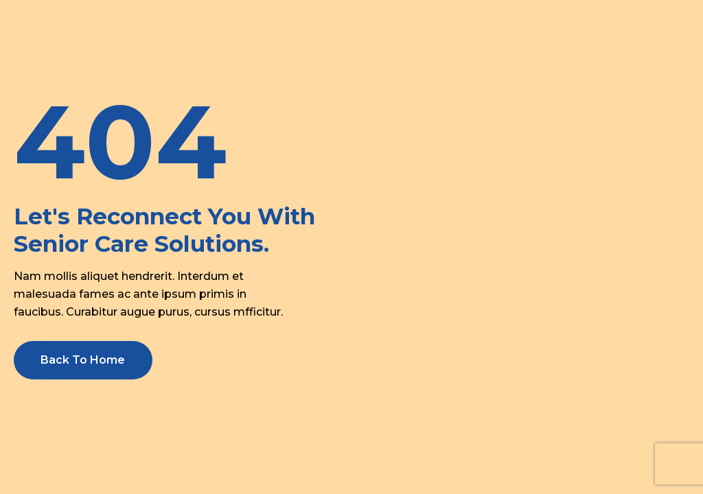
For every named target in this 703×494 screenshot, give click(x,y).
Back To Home (83, 359)
